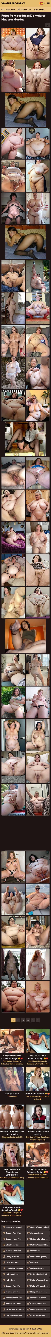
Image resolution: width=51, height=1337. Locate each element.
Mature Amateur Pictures (40, 1315)
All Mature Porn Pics (15, 1309)
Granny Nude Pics (13, 1239)
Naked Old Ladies (13, 1303)
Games (40, 9)
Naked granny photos (39, 1309)
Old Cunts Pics (12, 1262)
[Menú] (48, 3)
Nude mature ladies (38, 1239)
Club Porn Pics (12, 1245)
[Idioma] (42, 3)
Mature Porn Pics (13, 1250)
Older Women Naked (39, 1227)
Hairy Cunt (10, 1280)
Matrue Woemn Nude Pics (40, 1245)
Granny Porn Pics (13, 1233)
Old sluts (34, 1262)
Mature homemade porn (15, 1227)
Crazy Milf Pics (12, 1256)
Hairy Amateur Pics (38, 1292)
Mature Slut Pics (13, 1292)
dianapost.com (36, 1233)
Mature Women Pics (39, 1280)
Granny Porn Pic (13, 1286)
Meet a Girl (26, 9)
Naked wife (35, 1250)
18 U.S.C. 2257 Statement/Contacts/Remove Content (25, 1333)
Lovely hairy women (14, 1268)
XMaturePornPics (13, 3)
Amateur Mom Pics (14, 1297)
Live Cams (10, 9)
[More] (47, 25)
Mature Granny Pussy (39, 1286)
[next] (38, 1020)
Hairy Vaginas (12, 1274)
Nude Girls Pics (37, 1268)
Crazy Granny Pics (38, 1303)
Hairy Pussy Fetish (14, 1315)
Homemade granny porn (40, 1256)
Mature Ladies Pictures (40, 1274)
